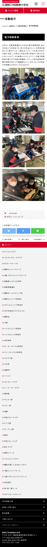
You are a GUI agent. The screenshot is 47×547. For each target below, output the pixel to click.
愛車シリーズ (9, 453)
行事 (6, 323)
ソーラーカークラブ (11, 388)
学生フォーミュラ (10, 441)
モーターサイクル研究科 (13, 346)
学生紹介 (7, 482)
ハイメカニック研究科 (12, 334)
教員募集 (5, 513)
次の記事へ (39, 247)
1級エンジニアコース (12, 471)
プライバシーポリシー (10, 525)
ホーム (4, 26)
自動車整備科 (22, 26)
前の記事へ (7, 247)
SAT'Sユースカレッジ (12, 494)
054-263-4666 (13, 537)
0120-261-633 (8, 540)
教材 (6, 435)
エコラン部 (8, 358)
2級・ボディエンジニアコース (15, 275)
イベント (7, 376)
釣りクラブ (8, 447)
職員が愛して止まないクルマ (15, 465)
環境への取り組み (9, 507)
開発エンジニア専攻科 (13, 299)
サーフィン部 (9, 429)
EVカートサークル (11, 263)
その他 (6, 364)
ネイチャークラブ (10, 382)
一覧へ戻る (23, 247)
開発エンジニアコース (12, 269)
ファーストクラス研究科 (13, 352)
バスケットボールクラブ (13, 257)
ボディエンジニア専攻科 (13, 305)
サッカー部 (8, 399)
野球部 (7, 393)
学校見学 (7, 340)
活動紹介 (10, 19)
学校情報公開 (7, 501)
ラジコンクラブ (10, 252)
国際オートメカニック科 (13, 293)
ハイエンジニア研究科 (12, 328)
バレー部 (7, 405)
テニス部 (7, 423)
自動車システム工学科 (13, 281)
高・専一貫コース (10, 488)
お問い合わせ (7, 519)
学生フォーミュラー (11, 417)
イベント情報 (11, 10)
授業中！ (7, 370)
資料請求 (35, 10)
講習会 (7, 317)
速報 (6, 411)
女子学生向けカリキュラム (14, 311)
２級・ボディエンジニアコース (15, 476)
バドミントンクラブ (11, 459)
